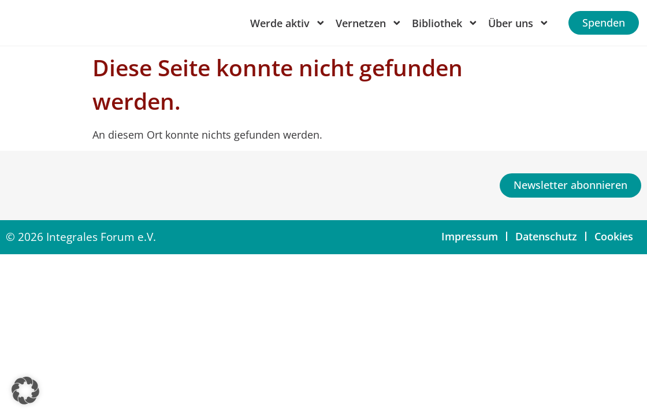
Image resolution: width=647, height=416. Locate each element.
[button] (25, 390)
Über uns (518, 23)
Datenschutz (546, 236)
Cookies (613, 236)
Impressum (469, 236)
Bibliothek (445, 23)
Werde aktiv (288, 23)
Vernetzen (369, 23)
